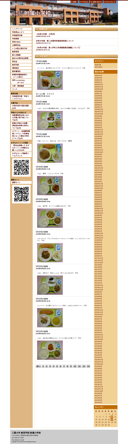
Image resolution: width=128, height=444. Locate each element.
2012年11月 (99, 389)
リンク (14, 89)
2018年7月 (98, 242)
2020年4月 (98, 199)
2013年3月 (98, 380)
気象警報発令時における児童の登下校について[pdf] (20, 117)
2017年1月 (98, 283)
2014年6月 (98, 346)
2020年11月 (99, 186)
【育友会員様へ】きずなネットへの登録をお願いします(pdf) (20, 147)
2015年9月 (98, 317)
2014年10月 (99, 339)
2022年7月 (98, 157)
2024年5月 (98, 123)
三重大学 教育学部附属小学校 (32, 13)
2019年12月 (99, 208)
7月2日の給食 (41, 102)
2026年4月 (98, 75)
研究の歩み (16, 42)
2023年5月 (98, 145)
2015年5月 (98, 323)
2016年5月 (98, 299)
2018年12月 (99, 233)
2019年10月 (99, 213)
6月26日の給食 (42, 232)
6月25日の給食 (42, 266)
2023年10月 (99, 134)
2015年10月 (99, 314)
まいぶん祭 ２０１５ (45, 94)
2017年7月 (98, 269)
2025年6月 (98, 96)
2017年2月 (98, 281)
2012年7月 (98, 396)
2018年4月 (98, 249)
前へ (38, 366)
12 (84, 366)
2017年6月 (98, 272)
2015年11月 (99, 312)
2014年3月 (98, 353)
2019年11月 (99, 211)
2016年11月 (99, 287)
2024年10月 (99, 114)
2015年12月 (99, 310)
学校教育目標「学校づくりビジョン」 (20, 97)
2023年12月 (99, 130)
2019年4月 (98, 224)
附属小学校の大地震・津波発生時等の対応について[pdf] (20, 125)
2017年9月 (98, 265)
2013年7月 (98, 371)
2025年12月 (99, 84)
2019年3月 (98, 226)
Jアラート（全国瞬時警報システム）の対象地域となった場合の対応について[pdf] (21, 134)
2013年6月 (98, 373)
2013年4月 (98, 378)
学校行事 (98, 65)
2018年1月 (98, 256)
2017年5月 (98, 274)
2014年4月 (98, 350)
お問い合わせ (96, 2)
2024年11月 (99, 111)
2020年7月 (98, 193)
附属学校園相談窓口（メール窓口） (19, 76)
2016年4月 (98, 301)
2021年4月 (98, 179)
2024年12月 (99, 109)
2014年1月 (98, 357)
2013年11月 (99, 362)
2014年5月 (98, 348)
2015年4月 (98, 326)
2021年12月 (99, 168)
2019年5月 (98, 222)
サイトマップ (110, 2)
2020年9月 (98, 190)
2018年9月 (98, 240)
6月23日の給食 (42, 331)
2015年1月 (98, 332)
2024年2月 (98, 127)
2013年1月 (98, 384)
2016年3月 (98, 303)
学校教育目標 (17, 35)
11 (79, 366)
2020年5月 (98, 197)
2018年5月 (98, 247)
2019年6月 (98, 220)
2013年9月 (98, 366)
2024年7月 (98, 118)
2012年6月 (98, 398)
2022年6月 (98, 159)
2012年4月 (98, 402)
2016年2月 (98, 305)
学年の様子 (99, 67)
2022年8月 (98, 154)
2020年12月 (99, 184)
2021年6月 (98, 177)
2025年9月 (98, 91)
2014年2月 (98, 355)
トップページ (17, 29)
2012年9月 (98, 393)
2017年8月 (98, 267)
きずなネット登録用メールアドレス (20, 154)
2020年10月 (99, 188)
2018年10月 (99, 238)
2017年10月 (99, 263)
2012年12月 (99, 387)
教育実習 (15, 52)
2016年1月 (98, 308)
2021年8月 (98, 175)
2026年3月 (98, 78)
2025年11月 (99, 87)
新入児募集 (16, 55)
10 (75, 366)
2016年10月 (99, 290)
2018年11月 (99, 235)
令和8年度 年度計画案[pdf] (20, 107)
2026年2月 (98, 80)
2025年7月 (98, 93)
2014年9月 (98, 341)
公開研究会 (16, 45)
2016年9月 (98, 292)
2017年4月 (98, 276)
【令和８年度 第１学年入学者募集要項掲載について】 (58, 48)
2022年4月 (98, 163)
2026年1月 (98, 82)
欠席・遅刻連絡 (18, 86)
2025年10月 (99, 89)
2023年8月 (98, 139)
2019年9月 (98, 215)
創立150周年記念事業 (20, 58)
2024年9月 (98, 116)
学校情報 (15, 39)
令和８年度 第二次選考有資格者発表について (55, 41)
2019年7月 (98, 217)
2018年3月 (98, 251)
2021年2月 (98, 181)
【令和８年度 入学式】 (46, 34)
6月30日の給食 (42, 167)
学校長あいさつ (18, 32)
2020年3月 (98, 202)
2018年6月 (98, 245)
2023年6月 (98, 143)
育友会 (14, 61)
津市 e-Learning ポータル (18, 81)
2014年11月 (99, 337)
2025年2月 (98, 105)
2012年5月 (98, 400)
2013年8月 (98, 368)
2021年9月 (98, 172)
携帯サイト (16, 182)
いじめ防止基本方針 (19, 48)
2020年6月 (98, 195)
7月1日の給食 (41, 134)
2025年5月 (98, 98)
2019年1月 (98, 231)
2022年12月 (99, 150)
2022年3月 (98, 166)
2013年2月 (98, 382)
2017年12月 (99, 258)
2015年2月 (98, 330)
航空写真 (15, 65)
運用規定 (15, 68)
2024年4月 (98, 125)
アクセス (84, 2)
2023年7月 (98, 141)
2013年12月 (99, 359)
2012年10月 (99, 391)
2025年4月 (98, 100)
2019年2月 (98, 229)
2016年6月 (98, 296)
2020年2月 (98, 204)
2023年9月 (98, 136)
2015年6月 (98, 321)
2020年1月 (98, 206)
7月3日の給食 (41, 61)
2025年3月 (98, 102)
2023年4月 (98, 148)
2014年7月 (98, 344)
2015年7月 (98, 319)
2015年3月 (98, 328)
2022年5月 (98, 161)
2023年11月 (99, 132)
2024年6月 (98, 121)
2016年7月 (98, 294)
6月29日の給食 (42, 199)
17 (112, 419)
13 (88, 366)
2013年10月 (99, 364)
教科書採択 (16, 71)
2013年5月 (98, 375)
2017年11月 (99, 260)
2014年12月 (99, 335)
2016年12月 (99, 285)
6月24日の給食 (42, 299)
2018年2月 (98, 254)
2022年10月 (99, 152)
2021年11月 (99, 170)
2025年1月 (98, 107)
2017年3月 (98, 278)
